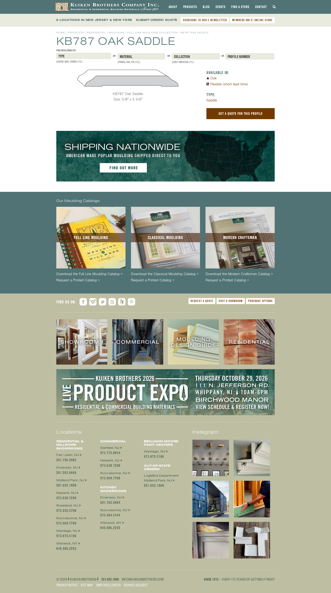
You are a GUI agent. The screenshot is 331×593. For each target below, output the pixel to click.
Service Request (136, 585)
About (173, 7)
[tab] (173, 7)
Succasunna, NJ (69, 518)
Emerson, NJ (67, 467)
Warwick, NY (66, 543)
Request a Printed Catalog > (78, 280)
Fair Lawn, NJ (67, 455)
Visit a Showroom (231, 301)
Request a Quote (202, 301)
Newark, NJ (66, 493)
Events (220, 7)
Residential (96, 32)
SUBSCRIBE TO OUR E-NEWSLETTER (205, 20)
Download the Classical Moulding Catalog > (165, 274)
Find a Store (240, 7)
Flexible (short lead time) (229, 84)
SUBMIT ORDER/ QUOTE (156, 19)
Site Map (87, 585)
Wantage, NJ (66, 531)
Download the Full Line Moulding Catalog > (89, 274)
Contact (261, 7)
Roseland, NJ (67, 505)
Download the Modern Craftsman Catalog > (239, 274)
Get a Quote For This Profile (241, 113)
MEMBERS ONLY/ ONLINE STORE (252, 20)
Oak (213, 78)
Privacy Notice (67, 585)
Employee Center (108, 585)
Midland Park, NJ (70, 480)
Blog (206, 7)
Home (60, 32)
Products (190, 7)
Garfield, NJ (109, 448)
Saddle (211, 100)
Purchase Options (260, 301)
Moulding (116, 32)
